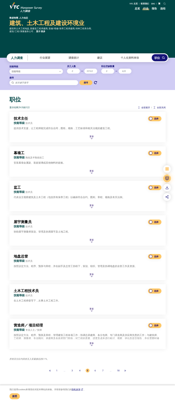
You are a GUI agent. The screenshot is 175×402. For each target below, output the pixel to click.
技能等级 (13, 66)
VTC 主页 (134, 3)
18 (118, 370)
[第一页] (50, 370)
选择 (156, 129)
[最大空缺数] (125, 71)
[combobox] (36, 71)
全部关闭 (159, 107)
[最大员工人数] (90, 71)
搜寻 (11, 77)
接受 (14, 396)
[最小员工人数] (73, 71)
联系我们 (145, 3)
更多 (91, 147)
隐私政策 (76, 389)
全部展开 (144, 107)
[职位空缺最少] (107, 71)
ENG (153, 3)
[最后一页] (125, 370)
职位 (159, 57)
